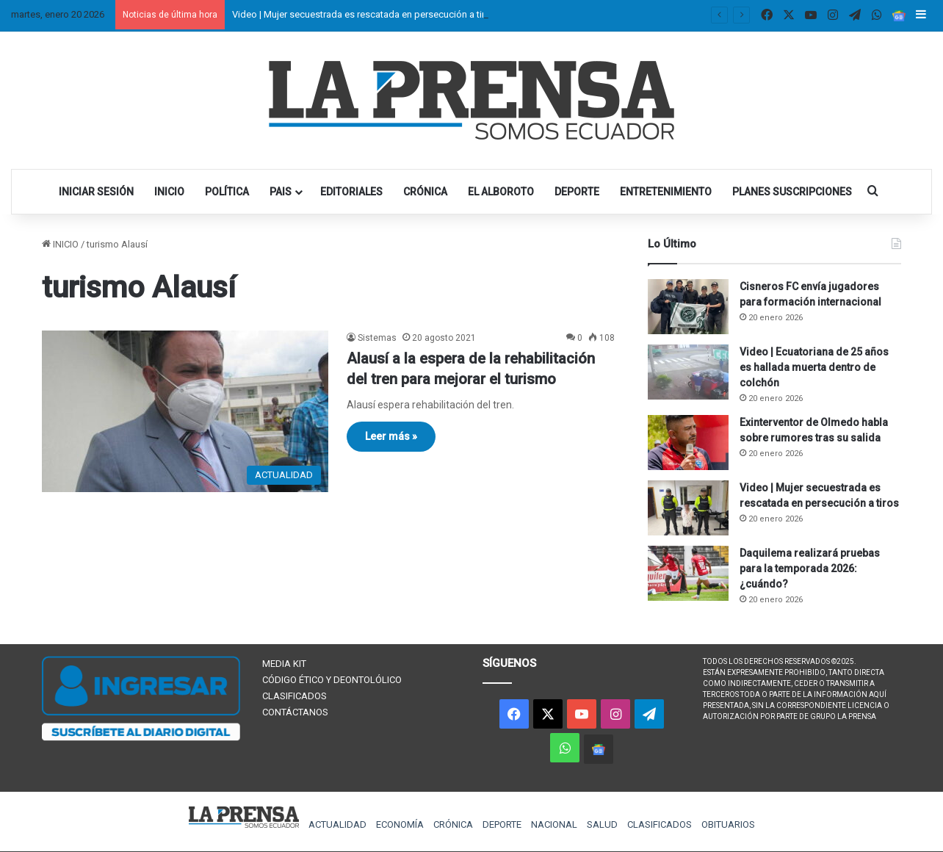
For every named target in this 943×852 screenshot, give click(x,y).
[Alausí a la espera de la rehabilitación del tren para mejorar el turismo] (185, 411)
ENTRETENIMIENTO (666, 192)
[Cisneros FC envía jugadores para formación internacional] (688, 306)
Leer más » (391, 436)
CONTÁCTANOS (295, 712)
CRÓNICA (425, 192)
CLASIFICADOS (294, 695)
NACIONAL (554, 824)
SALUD (602, 824)
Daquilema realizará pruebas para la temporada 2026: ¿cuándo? (810, 568)
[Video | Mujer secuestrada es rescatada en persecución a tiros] (688, 507)
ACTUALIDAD (337, 824)
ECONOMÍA (400, 824)
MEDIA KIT (284, 663)
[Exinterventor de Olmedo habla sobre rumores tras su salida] (688, 442)
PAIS (281, 192)
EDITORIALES (351, 192)
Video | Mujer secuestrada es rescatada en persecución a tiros (364, 14)
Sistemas (377, 338)
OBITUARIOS (728, 824)
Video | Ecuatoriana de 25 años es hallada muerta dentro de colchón (814, 367)
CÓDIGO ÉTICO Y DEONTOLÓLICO (332, 679)
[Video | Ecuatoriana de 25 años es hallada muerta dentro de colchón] (688, 372)
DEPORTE (576, 192)
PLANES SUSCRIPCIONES (792, 192)
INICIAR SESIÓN (96, 192)
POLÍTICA (227, 192)
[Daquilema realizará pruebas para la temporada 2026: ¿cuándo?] (688, 573)
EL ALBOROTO (501, 192)
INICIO (169, 192)
